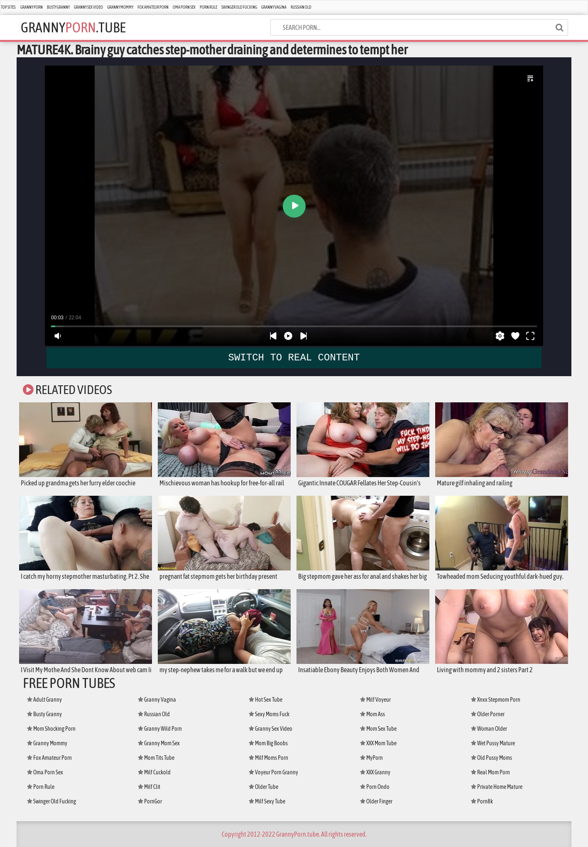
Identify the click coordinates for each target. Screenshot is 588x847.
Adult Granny (44, 699)
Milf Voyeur (375, 699)
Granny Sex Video (88, 7)
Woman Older (489, 728)
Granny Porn (31, 7)
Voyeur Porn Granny (273, 772)
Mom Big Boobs (268, 743)
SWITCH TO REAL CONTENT (294, 358)
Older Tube (263, 786)
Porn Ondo (375, 786)
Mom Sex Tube (378, 728)
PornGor (150, 801)
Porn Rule (208, 7)
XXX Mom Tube (378, 743)
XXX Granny (375, 772)
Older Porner (488, 714)
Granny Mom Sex (159, 743)
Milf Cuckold (154, 772)
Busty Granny (58, 7)
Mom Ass (372, 714)
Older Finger (376, 801)
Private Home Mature (496, 786)
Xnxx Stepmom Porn (495, 699)
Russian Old (301, 7)
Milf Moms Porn (268, 757)
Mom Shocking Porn (51, 728)
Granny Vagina (274, 7)
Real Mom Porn (490, 772)
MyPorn (371, 757)
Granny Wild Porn (160, 728)
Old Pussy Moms (491, 757)
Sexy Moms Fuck (269, 714)
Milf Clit (149, 786)
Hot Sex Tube (265, 699)
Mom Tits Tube (156, 757)
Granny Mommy (120, 7)
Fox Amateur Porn (153, 7)
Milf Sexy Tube (267, 801)
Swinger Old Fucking (239, 7)
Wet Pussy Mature (493, 743)
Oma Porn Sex (184, 7)
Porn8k (482, 801)
